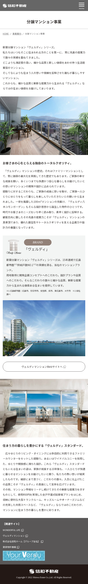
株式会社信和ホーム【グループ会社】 (23, 541)
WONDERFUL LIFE (13, 529)
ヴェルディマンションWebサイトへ (43, 366)
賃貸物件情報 (11, 547)
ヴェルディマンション (15, 535)
